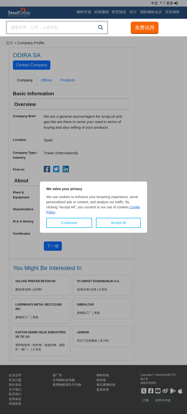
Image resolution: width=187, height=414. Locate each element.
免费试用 (144, 27)
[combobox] (57, 27)
